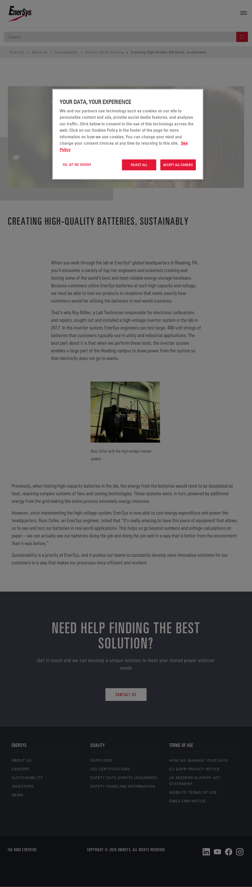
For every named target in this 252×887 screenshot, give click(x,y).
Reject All (139, 165)
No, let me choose (77, 164)
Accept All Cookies (178, 165)
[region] (127, 134)
